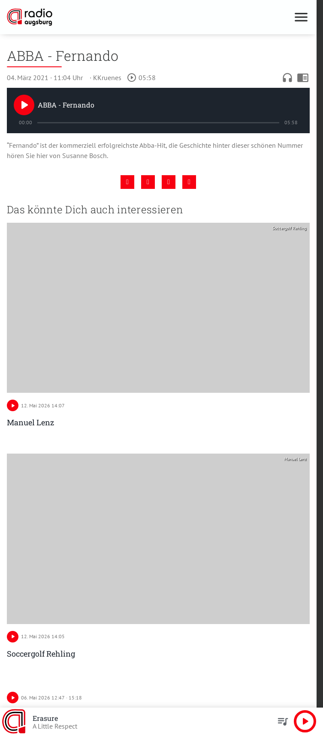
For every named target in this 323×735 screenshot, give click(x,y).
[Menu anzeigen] (301, 17)
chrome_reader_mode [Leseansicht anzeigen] (303, 78)
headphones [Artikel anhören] (287, 78)
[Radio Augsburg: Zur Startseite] (82, 17)
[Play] (24, 105)
